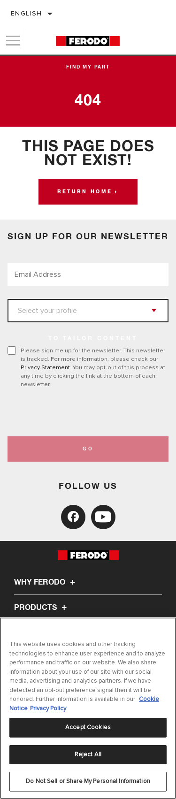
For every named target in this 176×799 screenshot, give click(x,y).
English (26, 13)
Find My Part (88, 67)
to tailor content (93, 339)
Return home (84, 192)
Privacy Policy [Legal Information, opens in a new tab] (48, 708)
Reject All (88, 754)
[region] (88, 708)
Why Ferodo (46, 582)
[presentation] (86, 412)
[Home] (87, 41)
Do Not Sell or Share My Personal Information (88, 781)
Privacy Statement (45, 367)
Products (41, 607)
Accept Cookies (88, 727)
